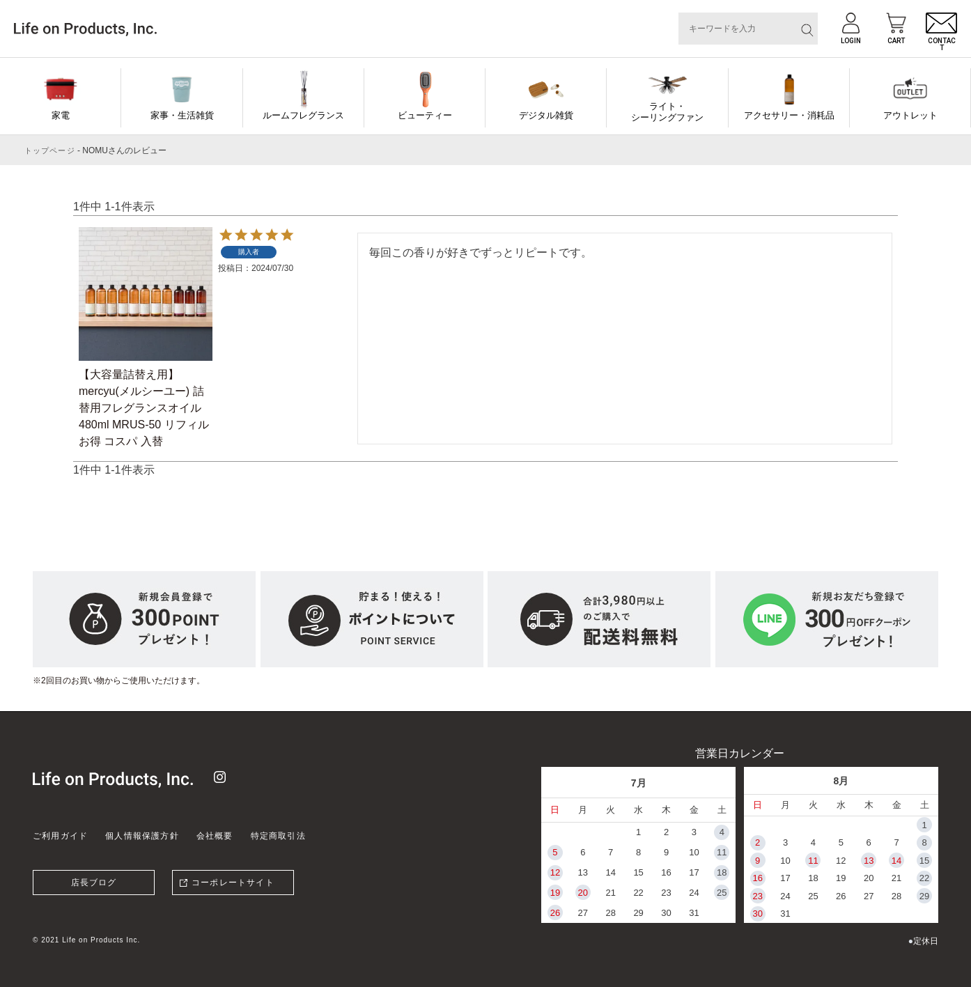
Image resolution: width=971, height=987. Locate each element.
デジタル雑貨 (546, 115)
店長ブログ (94, 882)
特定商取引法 (278, 836)
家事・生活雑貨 (182, 115)
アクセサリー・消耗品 (789, 115)
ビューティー (425, 115)
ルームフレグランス (303, 115)
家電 (61, 115)
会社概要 (214, 836)
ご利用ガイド (60, 836)
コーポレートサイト (233, 882)
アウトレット (910, 115)
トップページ (49, 150)
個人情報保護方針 (142, 836)
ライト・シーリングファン (667, 112)
